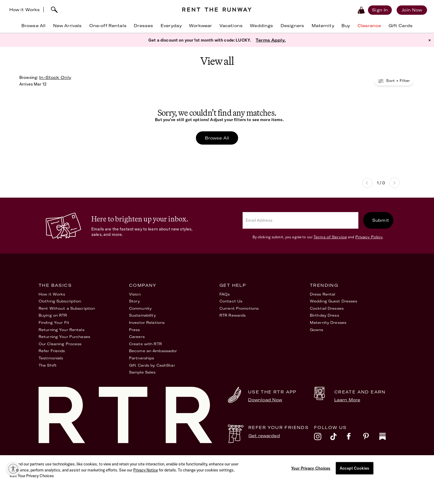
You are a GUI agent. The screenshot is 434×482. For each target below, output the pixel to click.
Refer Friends (52, 351)
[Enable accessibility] (13, 469)
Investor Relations (147, 323)
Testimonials (51, 358)
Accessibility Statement (289, 460)
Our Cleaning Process (60, 344)
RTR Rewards (232, 316)
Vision (135, 295)
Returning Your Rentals (61, 330)
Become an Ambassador (153, 351)
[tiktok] (338, 438)
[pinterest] (371, 438)
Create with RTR (145, 344)
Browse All (217, 138)
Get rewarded (264, 436)
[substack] (387, 438)
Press (134, 330)
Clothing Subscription (60, 302)
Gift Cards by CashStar (152, 366)
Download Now (265, 400)
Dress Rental (322, 295)
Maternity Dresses (328, 323)
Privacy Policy (369, 237)
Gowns (316, 330)
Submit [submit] (380, 221)
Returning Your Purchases (64, 337)
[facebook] (355, 438)
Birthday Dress (324, 316)
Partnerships (141, 358)
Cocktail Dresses (327, 309)
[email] (300, 221)
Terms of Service (330, 237)
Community (140, 309)
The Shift (48, 366)
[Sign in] (370, 9)
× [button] (429, 40)
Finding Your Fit (54, 323)
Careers (137, 337)
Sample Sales (142, 373)
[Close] (427, 476)
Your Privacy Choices (374, 460)
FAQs (224, 295)
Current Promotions (239, 309)
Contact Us (230, 302)
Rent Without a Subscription (67, 309)
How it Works (34, 9)
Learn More (347, 400)
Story (134, 302)
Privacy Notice (145, 478)
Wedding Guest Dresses (333, 302)
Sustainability (142, 316)
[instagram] (322, 438)
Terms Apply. (271, 40)
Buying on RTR (53, 316)
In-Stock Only (55, 78)
